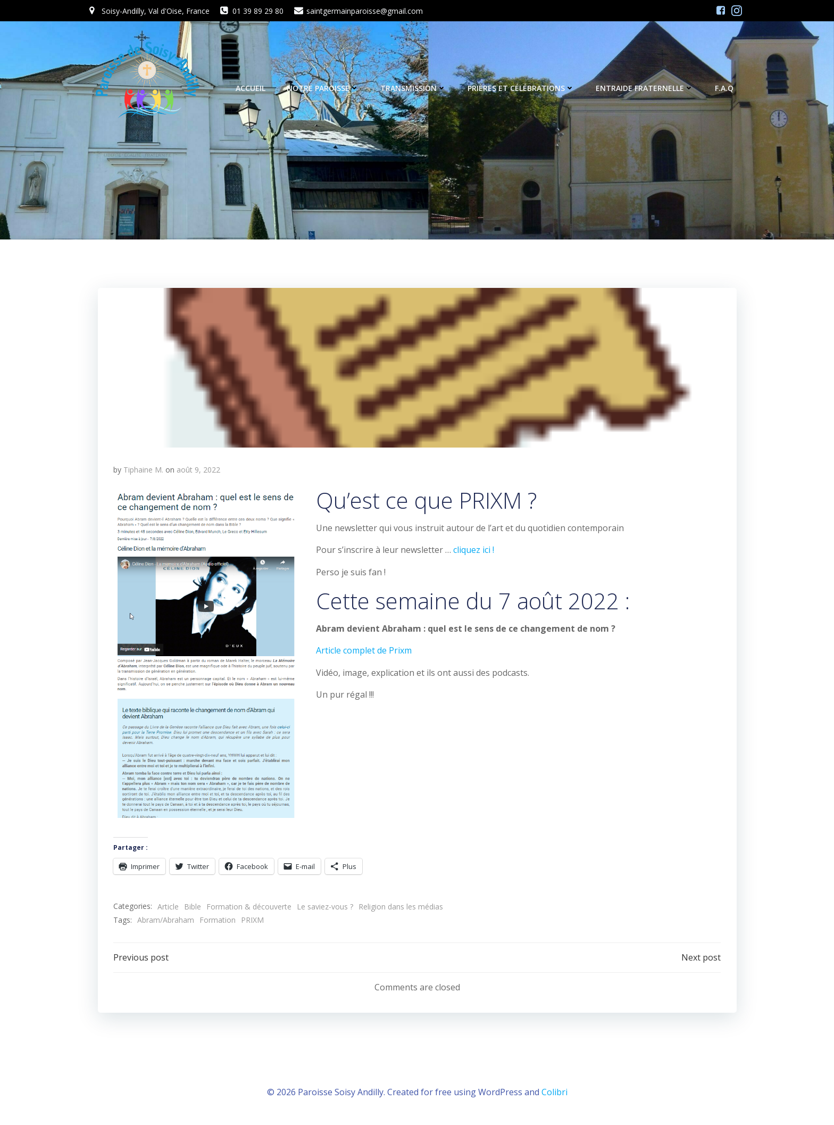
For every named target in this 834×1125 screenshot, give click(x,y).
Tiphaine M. (143, 471)
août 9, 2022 (198, 471)
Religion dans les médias (400, 907)
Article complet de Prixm (364, 651)
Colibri (554, 1093)
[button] (417, 368)
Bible (192, 907)
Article (168, 907)
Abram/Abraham (165, 921)
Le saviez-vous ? (325, 907)
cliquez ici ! (473, 551)
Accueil (251, 89)
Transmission (414, 89)
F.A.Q (724, 89)
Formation (217, 921)
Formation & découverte (248, 907)
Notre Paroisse (323, 89)
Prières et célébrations (521, 89)
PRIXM (252, 921)
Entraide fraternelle (645, 89)
